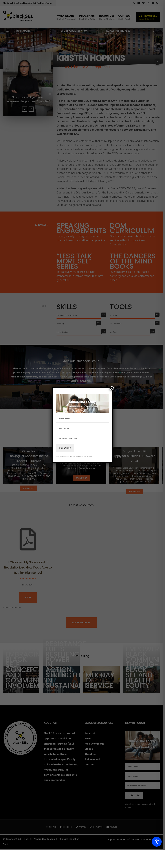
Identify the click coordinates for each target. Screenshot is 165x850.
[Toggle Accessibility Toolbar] (156, 841)
